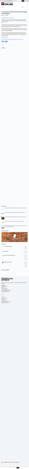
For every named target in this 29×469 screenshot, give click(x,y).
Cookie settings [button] (14, 467)
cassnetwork (12, 17)
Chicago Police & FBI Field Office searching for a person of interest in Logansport (12, 39)
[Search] (2, 7)
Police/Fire (7, 15)
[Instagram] (7, 462)
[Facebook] (3, 462)
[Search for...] (13, 45)
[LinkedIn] (17, 462)
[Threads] (10, 462)
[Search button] (27, 45)
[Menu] (27, 3)
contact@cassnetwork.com (5, 291)
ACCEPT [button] (18, 467)
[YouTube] (14, 462)
